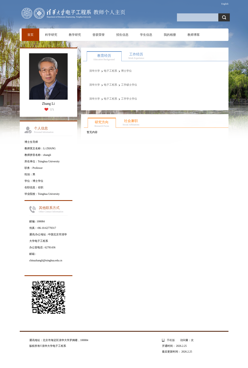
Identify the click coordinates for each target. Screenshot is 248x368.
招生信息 (122, 34)
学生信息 (146, 34)
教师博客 (193, 34)
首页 (30, 34)
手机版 (171, 340)
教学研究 (75, 34)
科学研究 (51, 34)
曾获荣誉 (98, 34)
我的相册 (170, 34)
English (224, 3)
